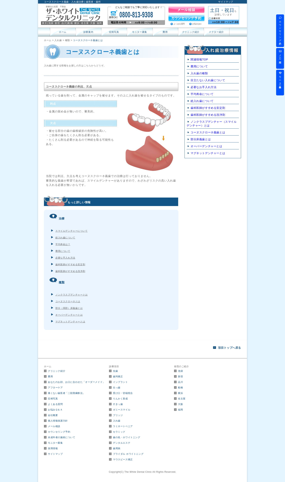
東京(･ (48, 23)
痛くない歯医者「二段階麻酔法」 (66, 393)
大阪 (180, 404)
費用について (62, 251)
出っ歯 (116, 387)
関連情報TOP (199, 59)
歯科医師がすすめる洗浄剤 (70, 271)
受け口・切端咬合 (123, 393)
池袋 (180, 371)
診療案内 (88, 32)
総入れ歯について (65, 237)
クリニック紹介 (190, 32)
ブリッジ (118, 415)
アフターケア (55, 387)
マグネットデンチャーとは (70, 321)
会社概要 (53, 415)
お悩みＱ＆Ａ (55, 409)
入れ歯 (116, 420)
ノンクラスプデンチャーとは (71, 294)
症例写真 (114, 32)
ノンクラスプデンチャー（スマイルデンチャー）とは (212, 123)
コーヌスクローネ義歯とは (208, 132)
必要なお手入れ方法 (203, 87)
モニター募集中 (280, 78)
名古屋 (181, 398)
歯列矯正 (118, 376)
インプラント (120, 382)
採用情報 (53, 448)
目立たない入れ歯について (208, 80)
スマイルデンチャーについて (71, 231)
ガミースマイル (121, 409)
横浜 (180, 393)
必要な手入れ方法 (65, 257)
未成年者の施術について (61, 437)
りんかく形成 (120, 398)
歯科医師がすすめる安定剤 (70, 264)
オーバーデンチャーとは (69, 314)
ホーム (62, 32)
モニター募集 (139, 32)
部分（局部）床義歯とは (69, 308)
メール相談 (54, 426)
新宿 (180, 376)
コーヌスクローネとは (67, 301)
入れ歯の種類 (199, 73)
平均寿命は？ (62, 244)
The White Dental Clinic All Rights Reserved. (150, 472)
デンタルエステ (121, 443)
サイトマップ (225, 1)
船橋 (180, 387)
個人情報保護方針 (58, 420)
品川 (180, 382)
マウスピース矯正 (123, 459)
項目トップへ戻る (229, 347)
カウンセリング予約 (59, 431)
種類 (61, 282)
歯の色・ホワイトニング (126, 437)
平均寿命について (202, 94)
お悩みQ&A (196, 24)
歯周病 (116, 448)
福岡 (180, 409)
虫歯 (115, 371)
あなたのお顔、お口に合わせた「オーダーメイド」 (76, 382)
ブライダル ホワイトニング (128, 454)
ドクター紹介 (216, 32)
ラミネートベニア (123, 426)
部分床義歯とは (201, 139)
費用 (165, 32)
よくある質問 (179, 24)
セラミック (119, 431)
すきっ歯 (118, 404)
